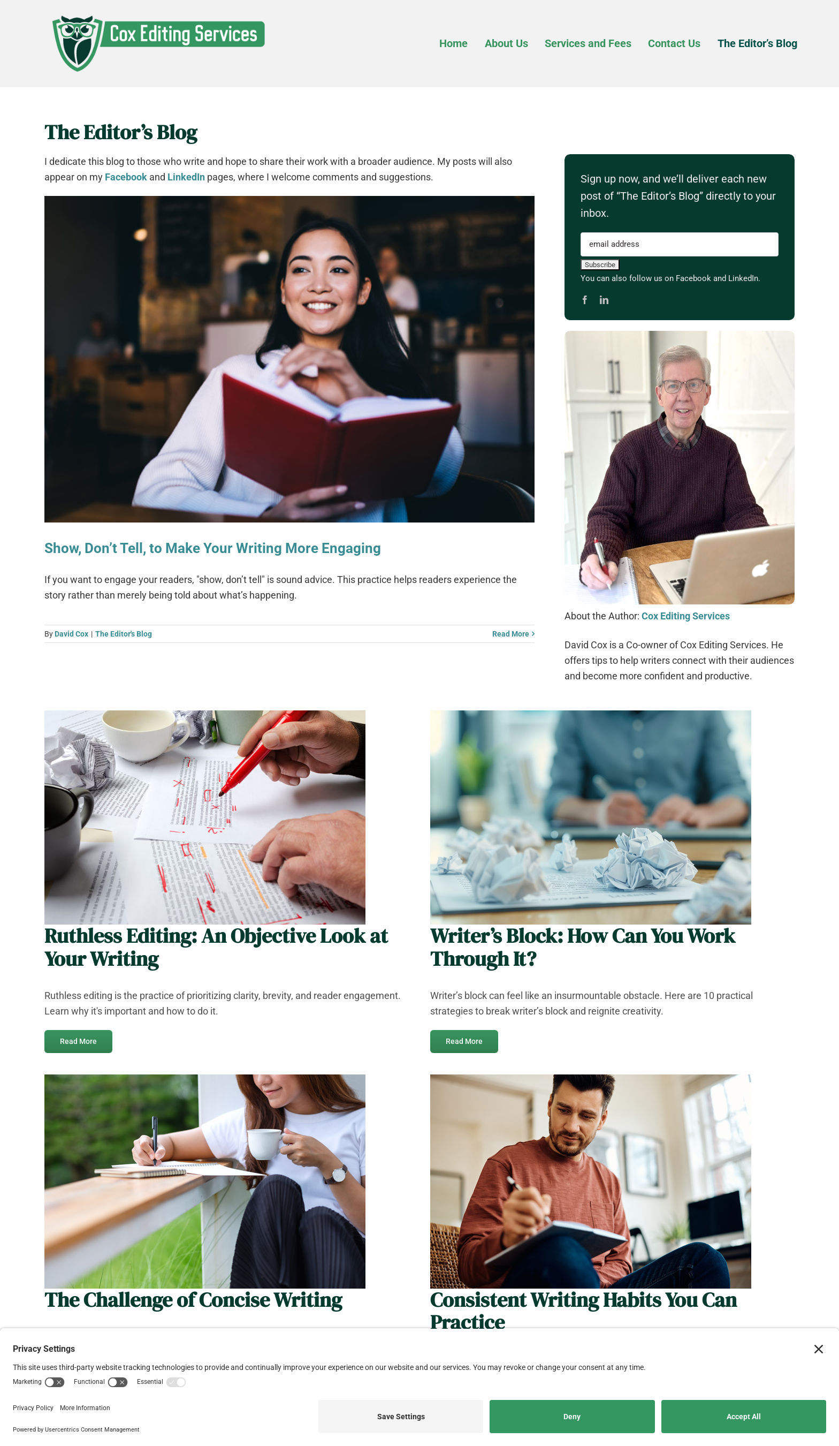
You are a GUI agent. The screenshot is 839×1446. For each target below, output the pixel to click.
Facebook (126, 177)
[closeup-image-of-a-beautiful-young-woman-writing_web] (204, 1079)
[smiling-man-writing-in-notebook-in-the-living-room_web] (590, 1079)
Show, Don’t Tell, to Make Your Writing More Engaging (212, 548)
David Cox (71, 634)
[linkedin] (604, 300)
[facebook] (585, 300)
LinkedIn (186, 177)
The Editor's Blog (123, 634)
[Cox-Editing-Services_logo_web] (157, 13)
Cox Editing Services (686, 616)
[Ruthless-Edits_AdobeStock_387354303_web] (204, 715)
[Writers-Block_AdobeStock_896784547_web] (590, 715)
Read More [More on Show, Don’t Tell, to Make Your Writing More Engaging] (510, 634)
